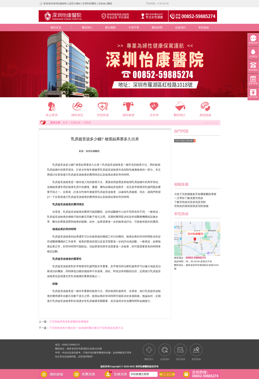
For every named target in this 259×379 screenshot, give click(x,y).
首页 (65, 122)
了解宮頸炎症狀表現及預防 (190, 202)
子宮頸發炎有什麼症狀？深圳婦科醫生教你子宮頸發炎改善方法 (86, 327)
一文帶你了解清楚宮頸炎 (188, 198)
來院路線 (203, 27)
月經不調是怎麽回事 (184, 141)
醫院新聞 (157, 27)
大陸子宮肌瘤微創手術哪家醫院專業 (195, 194)
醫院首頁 (56, 27)
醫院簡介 (87, 27)
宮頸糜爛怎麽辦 (139, 374)
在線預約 (180, 27)
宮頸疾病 (76, 122)
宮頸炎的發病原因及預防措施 (191, 206)
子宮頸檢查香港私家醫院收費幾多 (69, 321)
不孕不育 (134, 27)
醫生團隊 (110, 27)
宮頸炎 (87, 122)
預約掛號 (123, 151)
